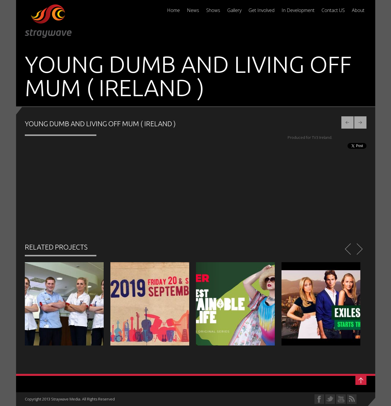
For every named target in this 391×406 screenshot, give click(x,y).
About (358, 10)
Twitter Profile (330, 399)
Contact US (333, 10)
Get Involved (261, 10)
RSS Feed (352, 399)
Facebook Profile (319, 399)
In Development (297, 10)
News (193, 10)
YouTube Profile (341, 399)
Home (173, 10)
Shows (213, 10)
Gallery (234, 10)
